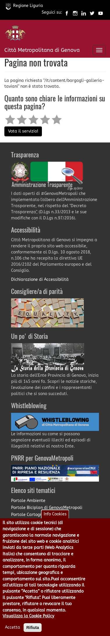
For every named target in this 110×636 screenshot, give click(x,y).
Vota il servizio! (23, 131)
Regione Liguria (24, 5)
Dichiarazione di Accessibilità (40, 279)
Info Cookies (55, 520)
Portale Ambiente (28, 500)
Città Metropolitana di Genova (42, 50)
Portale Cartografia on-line (38, 514)
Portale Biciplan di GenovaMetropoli (46, 507)
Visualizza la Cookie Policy (28, 622)
